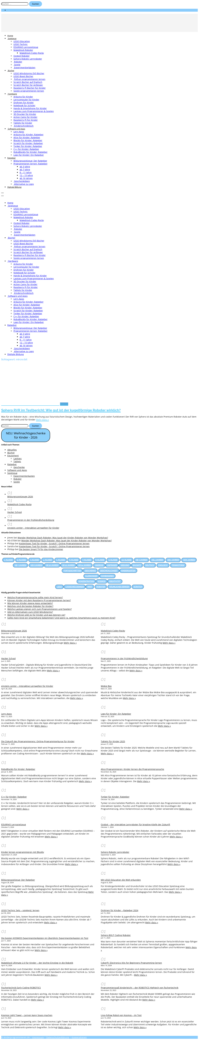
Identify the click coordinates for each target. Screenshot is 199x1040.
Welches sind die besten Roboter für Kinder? (30, 606)
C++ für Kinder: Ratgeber (26, 149)
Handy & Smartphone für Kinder (30, 108)
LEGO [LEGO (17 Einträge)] (59, 587)
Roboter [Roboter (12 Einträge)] (101, 587)
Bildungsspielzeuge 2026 (20, 496)
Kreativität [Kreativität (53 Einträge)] (114, 581)
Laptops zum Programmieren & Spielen (33, 111)
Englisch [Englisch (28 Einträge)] (163, 565)
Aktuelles (12, 449)
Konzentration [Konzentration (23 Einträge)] (86, 581)
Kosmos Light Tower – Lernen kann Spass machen (26, 1015)
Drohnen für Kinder (23, 102)
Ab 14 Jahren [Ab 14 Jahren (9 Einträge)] (84, 565)
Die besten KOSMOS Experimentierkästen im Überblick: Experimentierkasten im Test (44, 938)
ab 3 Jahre (25, 166)
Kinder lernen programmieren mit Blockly (22, 852)
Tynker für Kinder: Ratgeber (27, 146)
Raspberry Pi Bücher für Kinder (29, 87)
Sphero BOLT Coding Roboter (116, 935)
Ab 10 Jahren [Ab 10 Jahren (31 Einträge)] (52, 565)
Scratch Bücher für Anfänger (28, 85)
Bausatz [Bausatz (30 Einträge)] (137, 565)
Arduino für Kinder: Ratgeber (28, 134)
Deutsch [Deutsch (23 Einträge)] (149, 565)
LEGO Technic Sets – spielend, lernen (20, 910)
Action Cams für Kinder (25, 117)
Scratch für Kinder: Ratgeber (28, 143)
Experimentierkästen (24, 67)
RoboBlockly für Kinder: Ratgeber (30, 152)
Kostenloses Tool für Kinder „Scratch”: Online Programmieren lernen (54, 543)
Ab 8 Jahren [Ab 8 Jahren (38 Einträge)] (36, 565)
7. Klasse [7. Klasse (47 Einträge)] (86, 560)
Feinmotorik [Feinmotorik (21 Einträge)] (178, 565)
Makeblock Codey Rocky (32, 53)
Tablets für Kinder (22, 122)
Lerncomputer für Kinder (26, 99)
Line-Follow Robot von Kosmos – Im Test (121, 1015)
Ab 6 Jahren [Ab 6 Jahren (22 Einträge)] (189, 560)
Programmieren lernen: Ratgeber (30, 163)
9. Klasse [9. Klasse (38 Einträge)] (112, 560)
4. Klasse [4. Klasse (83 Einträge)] (47, 560)
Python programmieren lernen (29, 79)
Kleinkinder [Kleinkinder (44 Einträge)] (91, 576)
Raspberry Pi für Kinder (25, 120)
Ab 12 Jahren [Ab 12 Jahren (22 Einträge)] (68, 565)
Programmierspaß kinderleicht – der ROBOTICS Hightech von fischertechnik (139, 987)
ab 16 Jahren (26, 178)
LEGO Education (21, 41)
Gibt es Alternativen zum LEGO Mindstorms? (30, 612)
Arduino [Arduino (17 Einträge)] (125, 565)
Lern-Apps (18, 131)
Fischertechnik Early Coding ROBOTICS (21, 987)
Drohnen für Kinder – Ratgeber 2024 (119, 910)
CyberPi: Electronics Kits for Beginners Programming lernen (131, 962)
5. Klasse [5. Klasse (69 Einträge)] (60, 560)
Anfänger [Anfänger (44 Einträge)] (112, 565)
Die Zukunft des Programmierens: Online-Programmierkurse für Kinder (37, 741)
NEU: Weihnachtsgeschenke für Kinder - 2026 (25, 435)
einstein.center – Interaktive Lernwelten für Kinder (33, 527)
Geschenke (19, 467)
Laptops (17, 458)
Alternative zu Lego (23, 184)
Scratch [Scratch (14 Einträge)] (138, 587)
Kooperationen (79, 1037)
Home (10, 35)
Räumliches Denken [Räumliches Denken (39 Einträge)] (119, 587)
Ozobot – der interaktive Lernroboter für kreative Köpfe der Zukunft (135, 824)
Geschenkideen (21, 181)
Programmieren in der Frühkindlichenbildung (30, 520)
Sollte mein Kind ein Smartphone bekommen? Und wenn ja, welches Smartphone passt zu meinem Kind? (61, 617)
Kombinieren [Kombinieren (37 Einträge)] (107, 576)
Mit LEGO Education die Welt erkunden (121, 879)
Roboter (17, 61)
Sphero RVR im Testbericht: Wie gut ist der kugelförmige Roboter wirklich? (61, 410)
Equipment (13, 455)
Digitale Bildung (14, 187)
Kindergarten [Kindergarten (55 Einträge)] (128, 571)
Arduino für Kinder (23, 96)
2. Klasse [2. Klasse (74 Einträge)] (21, 560)
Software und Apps (16, 128)
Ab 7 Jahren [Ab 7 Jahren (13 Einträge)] (20, 565)
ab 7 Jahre (25, 169)
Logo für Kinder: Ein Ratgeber (28, 154)
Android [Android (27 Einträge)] (99, 565)
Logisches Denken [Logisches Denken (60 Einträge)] (75, 587)
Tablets (17, 461)
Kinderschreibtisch (23, 125)
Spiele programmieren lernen (28, 90)
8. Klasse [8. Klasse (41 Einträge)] (99, 560)
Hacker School (14, 512)
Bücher (10, 70)
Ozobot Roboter (21, 55)
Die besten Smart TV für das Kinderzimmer (41, 549)
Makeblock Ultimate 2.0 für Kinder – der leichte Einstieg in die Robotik (37, 962)
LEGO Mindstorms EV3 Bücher (28, 73)
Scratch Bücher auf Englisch (27, 82)
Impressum (38, 1037)
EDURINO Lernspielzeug (25, 47)
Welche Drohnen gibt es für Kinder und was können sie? (36, 614)
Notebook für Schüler (24, 105)
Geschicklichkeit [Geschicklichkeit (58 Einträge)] (109, 571)
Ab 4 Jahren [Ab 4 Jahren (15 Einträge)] (157, 560)
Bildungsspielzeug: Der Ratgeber (30, 160)
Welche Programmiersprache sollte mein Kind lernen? (35, 597)
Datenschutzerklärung (57, 1037)
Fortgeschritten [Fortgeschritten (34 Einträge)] (72, 571)
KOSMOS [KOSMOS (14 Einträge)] (102, 581)
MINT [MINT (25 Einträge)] (89, 587)
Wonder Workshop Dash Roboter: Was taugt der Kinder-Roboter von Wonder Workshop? (63, 537)
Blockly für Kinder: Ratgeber (27, 140)
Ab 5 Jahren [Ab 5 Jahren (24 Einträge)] (173, 560)
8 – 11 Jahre (26, 172)
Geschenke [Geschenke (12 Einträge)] (90, 571)
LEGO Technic (20, 44)
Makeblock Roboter (23, 50)
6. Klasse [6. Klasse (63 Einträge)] (73, 560)
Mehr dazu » (42, 419)
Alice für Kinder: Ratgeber (26, 137)
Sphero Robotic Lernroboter (27, 58)
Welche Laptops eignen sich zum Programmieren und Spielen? (39, 609)
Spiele (16, 64)
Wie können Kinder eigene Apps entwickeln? (30, 603)
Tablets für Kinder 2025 (113, 741)
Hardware (12, 93)
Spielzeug (11, 38)
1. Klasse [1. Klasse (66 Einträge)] (8, 560)
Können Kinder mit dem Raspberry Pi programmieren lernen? (39, 600)
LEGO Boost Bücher (23, 76)
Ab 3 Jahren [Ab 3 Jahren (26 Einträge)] (141, 560)
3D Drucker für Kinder (24, 114)
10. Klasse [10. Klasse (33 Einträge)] (126, 560)
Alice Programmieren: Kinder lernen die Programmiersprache (132, 769)
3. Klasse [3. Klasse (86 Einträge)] (34, 560)
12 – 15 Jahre (26, 175)
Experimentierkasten (24, 476)
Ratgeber (11, 158)
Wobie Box (106, 686)
